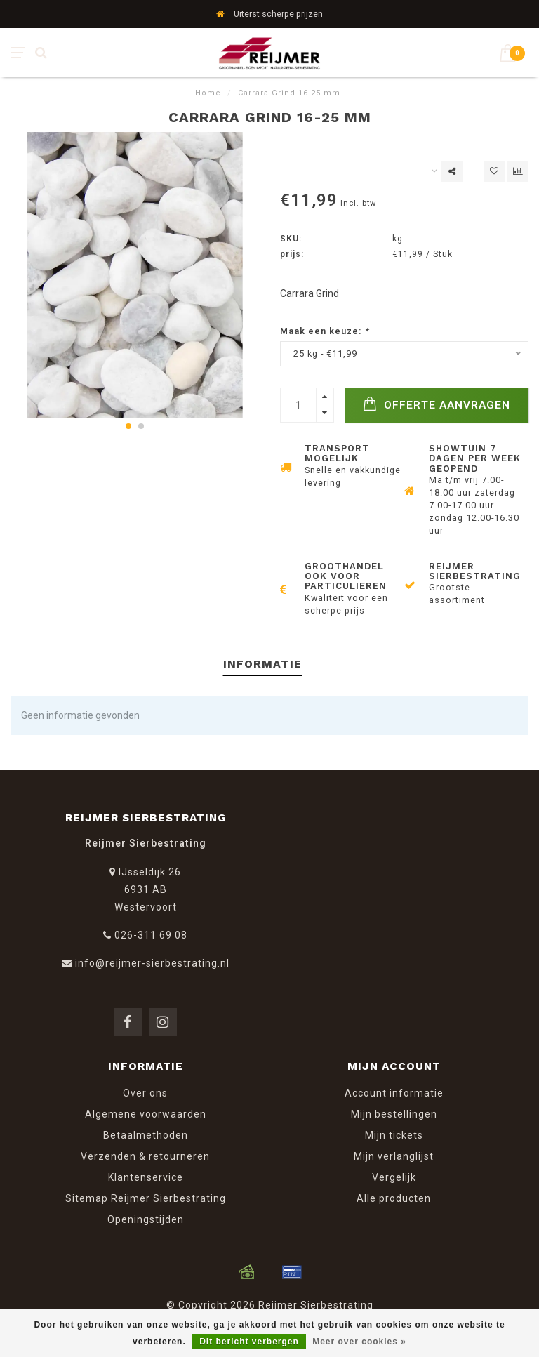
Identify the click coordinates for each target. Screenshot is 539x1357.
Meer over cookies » (359, 1341)
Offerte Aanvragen (436, 404)
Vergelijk (394, 1177)
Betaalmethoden (145, 1135)
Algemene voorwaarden (145, 1114)
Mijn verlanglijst (394, 1156)
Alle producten (394, 1198)
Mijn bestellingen (394, 1114)
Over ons (145, 1093)
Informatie (262, 663)
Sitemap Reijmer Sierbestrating (145, 1198)
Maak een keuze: (324, 331)
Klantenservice (145, 1177)
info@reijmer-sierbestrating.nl (152, 963)
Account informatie (394, 1093)
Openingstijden (145, 1219)
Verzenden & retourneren (145, 1156)
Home (208, 93)
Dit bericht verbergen (249, 1341)
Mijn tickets (394, 1135)
